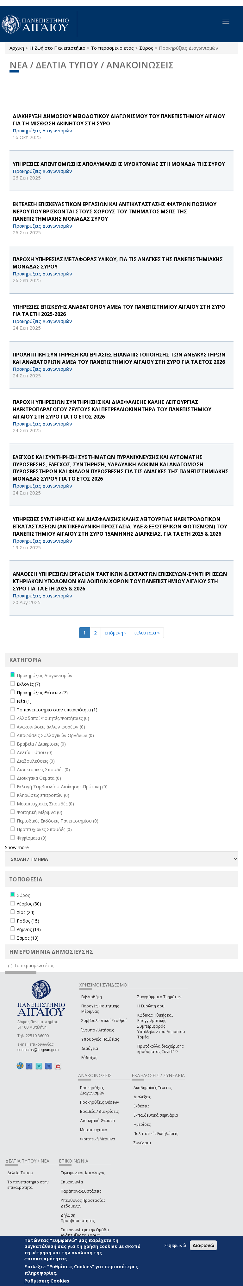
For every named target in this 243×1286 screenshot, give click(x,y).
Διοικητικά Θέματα (97, 1120)
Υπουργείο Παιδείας (100, 1039)
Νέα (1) (24, 701)
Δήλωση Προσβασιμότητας (78, 1218)
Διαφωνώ (204, 1245)
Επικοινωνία (72, 1182)
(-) (11, 965)
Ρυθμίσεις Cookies (46, 1280)
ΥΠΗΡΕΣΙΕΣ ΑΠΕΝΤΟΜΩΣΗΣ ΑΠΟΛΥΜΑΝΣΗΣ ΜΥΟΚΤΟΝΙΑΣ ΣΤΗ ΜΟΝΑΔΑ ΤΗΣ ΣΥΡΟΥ (119, 164)
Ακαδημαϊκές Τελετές (152, 1087)
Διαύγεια (89, 1048)
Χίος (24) (25, 912)
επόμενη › (115, 632)
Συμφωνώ (175, 1245)
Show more (17, 847)
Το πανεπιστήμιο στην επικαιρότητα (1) (57, 710)
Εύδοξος (89, 1057)
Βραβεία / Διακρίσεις (99, 1111)
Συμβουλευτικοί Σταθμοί (104, 1020)
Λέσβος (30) (29, 904)
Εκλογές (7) (28, 684)
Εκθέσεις (141, 1106)
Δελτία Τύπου (20, 1173)
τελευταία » (147, 632)
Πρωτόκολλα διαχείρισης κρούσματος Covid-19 (160, 1048)
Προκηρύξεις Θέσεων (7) (42, 693)
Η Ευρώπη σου (151, 1006)
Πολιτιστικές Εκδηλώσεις (156, 1133)
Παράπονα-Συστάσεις (81, 1191)
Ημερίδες (142, 1124)
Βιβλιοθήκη (91, 996)
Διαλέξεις (142, 1097)
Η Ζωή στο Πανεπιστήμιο (57, 48)
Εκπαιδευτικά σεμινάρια (156, 1115)
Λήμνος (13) (29, 929)
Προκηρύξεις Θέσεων (99, 1102)
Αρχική (16, 48)
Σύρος (146, 48)
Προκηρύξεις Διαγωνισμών (92, 1090)
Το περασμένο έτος (112, 48)
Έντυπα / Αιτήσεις (97, 1030)
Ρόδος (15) (28, 921)
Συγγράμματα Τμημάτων (159, 996)
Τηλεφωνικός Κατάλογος (83, 1173)
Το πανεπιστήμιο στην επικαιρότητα (27, 1184)
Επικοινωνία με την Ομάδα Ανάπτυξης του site (85, 1232)
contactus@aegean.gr (38, 1050)
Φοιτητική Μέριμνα (97, 1139)
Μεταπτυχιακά (93, 1129)
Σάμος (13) (28, 938)
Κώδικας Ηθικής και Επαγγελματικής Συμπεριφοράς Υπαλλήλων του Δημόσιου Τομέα (161, 1026)
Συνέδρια (142, 1142)
